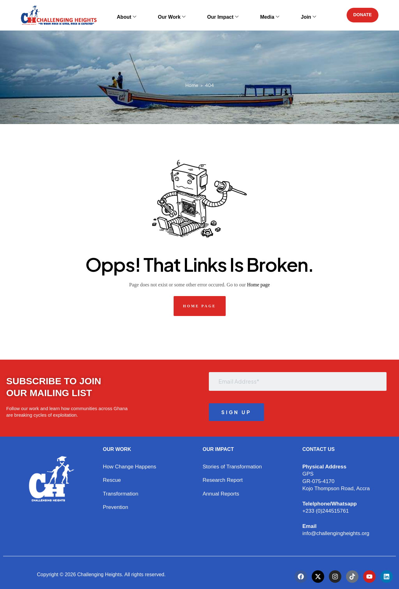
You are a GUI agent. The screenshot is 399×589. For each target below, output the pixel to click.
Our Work (177, 15)
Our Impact (219, 15)
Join (287, 15)
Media (257, 15)
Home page (258, 284)
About (141, 15)
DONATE (359, 15)
